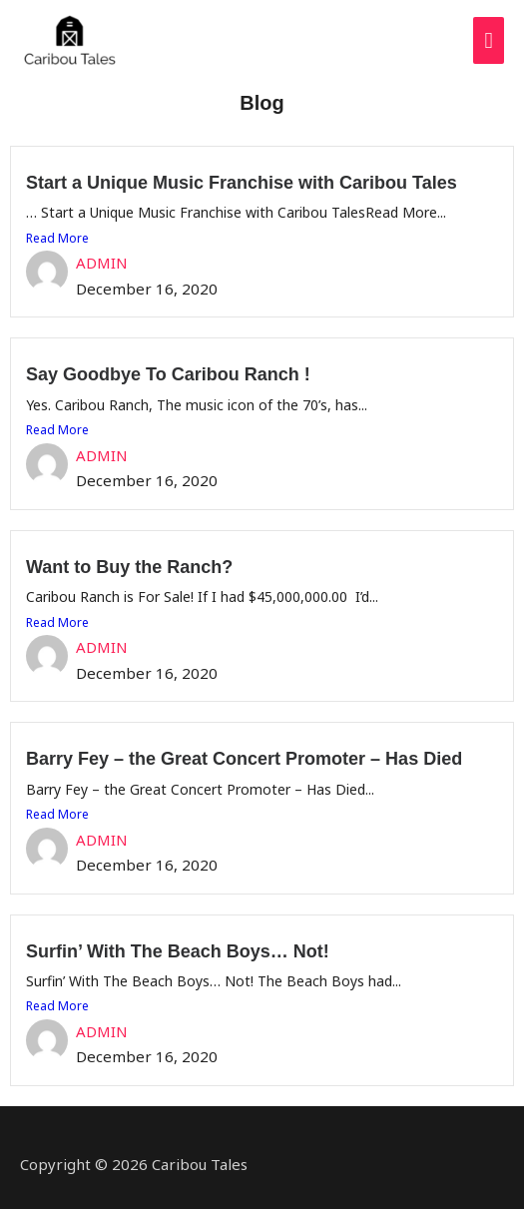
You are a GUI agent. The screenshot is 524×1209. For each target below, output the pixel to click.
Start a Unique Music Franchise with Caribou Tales (241, 183)
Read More (57, 238)
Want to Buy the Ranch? (129, 567)
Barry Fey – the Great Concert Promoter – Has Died (244, 759)
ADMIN (102, 263)
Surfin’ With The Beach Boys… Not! (177, 951)
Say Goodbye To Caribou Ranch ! (168, 374)
